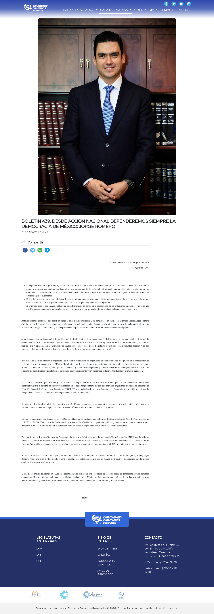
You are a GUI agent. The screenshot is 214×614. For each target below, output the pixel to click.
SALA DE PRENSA (108, 548)
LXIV (39, 548)
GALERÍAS (103, 554)
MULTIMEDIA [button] (144, 10)
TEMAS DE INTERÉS (175, 10)
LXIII (39, 554)
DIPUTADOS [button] (85, 10)
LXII (38, 560)
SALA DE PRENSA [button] (114, 10)
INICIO (68, 10)
